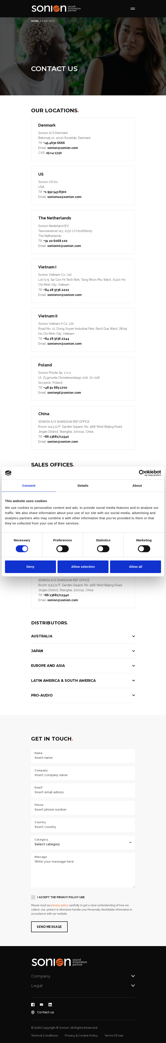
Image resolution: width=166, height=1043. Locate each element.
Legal (37, 985)
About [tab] (137, 485)
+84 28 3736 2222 (56, 290)
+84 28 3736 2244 (56, 338)
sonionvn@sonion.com (64, 295)
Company (41, 770)
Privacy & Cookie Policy (81, 1035)
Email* (39, 787)
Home (35, 21)
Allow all (135, 566)
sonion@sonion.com (62, 148)
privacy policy (59, 905)
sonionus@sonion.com (64, 197)
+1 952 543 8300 (54, 192)
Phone (39, 804)
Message (41, 857)
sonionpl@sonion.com (64, 392)
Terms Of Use (114, 1035)
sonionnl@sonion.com (64, 246)
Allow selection (83, 566)
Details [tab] (83, 485)
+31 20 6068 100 (55, 241)
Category (41, 839)
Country (40, 822)
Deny (30, 566)
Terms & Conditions (44, 1035)
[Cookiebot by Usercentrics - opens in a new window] (142, 473)
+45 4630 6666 (54, 143)
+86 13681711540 (56, 436)
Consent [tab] (28, 485)
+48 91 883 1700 (55, 387)
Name (39, 753)
